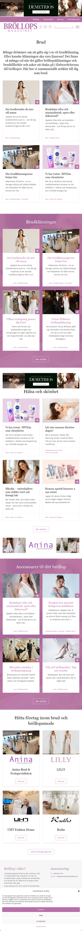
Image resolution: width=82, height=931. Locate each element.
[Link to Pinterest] (50, 27)
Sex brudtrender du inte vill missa (21, 259)
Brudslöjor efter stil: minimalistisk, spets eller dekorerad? (60, 113)
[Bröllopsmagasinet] (20, 27)
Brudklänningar (15, 138)
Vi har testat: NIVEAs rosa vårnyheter (58, 175)
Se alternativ (41, 921)
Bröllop (36, 19)
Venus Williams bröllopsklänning (61, 320)
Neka (41, 915)
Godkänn (41, 909)
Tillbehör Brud (54, 138)
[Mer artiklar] (41, 359)
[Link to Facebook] (40, 27)
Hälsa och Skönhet (56, 199)
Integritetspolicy (41, 926)
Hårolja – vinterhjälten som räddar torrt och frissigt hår (19, 492)
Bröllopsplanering (51, 450)
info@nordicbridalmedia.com (67, 876)
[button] (79, 891)
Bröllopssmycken (51, 631)
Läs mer (21, 781)
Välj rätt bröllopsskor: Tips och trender (61, 669)
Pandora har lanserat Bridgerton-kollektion (61, 604)
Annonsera (48, 19)
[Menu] (76, 27)
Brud (7, 138)
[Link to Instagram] (45, 27)
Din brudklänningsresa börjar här (61, 259)
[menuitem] (36, 19)
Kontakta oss (73, 19)
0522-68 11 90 (58, 873)
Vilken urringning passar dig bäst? (21, 320)
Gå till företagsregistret (41, 852)
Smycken (61, 631)
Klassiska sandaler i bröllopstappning (21, 669)
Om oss (60, 19)
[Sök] (63, 26)
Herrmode (24, 199)
